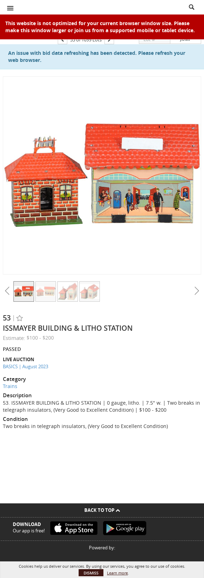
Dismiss (91, 573)
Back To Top (102, 510)
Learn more (117, 573)
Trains (10, 386)
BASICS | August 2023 (25, 366)
